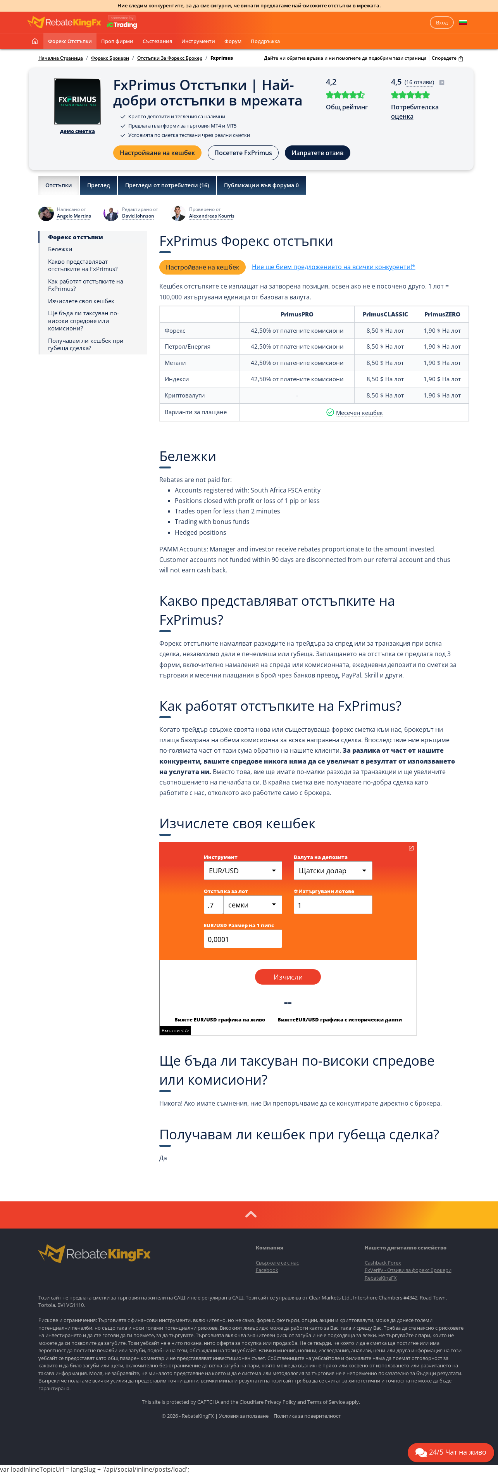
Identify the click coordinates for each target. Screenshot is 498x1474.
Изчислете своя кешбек (81, 301)
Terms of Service (326, 1401)
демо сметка (77, 131)
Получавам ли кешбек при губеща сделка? (86, 344)
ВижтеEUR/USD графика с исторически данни (339, 1019)
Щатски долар (322, 870)
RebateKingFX (381, 1277)
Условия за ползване (244, 1415)
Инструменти (198, 41)
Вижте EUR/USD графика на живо (219, 1019)
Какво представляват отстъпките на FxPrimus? (82, 265)
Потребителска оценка (415, 112)
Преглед (98, 185)
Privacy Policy (280, 1401)
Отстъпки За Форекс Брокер (169, 58)
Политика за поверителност (307, 1415)
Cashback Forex (383, 1262)
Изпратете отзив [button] (317, 153)
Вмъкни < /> (175, 1030)
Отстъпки (58, 185)
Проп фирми (117, 41)
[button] (463, 22)
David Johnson (138, 216)
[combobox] (253, 904)
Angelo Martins (74, 216)
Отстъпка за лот (226, 891)
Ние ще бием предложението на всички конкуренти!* (333, 267)
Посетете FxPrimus (243, 153)
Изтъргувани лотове (324, 891)
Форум (232, 41)
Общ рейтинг (347, 107)
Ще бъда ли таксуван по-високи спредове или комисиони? (83, 320)
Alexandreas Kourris (211, 216)
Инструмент (221, 857)
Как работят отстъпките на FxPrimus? (85, 285)
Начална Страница (60, 58)
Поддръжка (265, 41)
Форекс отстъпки (70, 41)
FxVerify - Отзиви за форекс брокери (408, 1270)
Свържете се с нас (277, 1262)
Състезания (157, 41)
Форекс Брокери (110, 58)
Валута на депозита (321, 857)
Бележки (60, 249)
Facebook (267, 1270)
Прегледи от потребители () (167, 185)
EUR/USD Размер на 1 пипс (239, 925)
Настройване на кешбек (157, 153)
